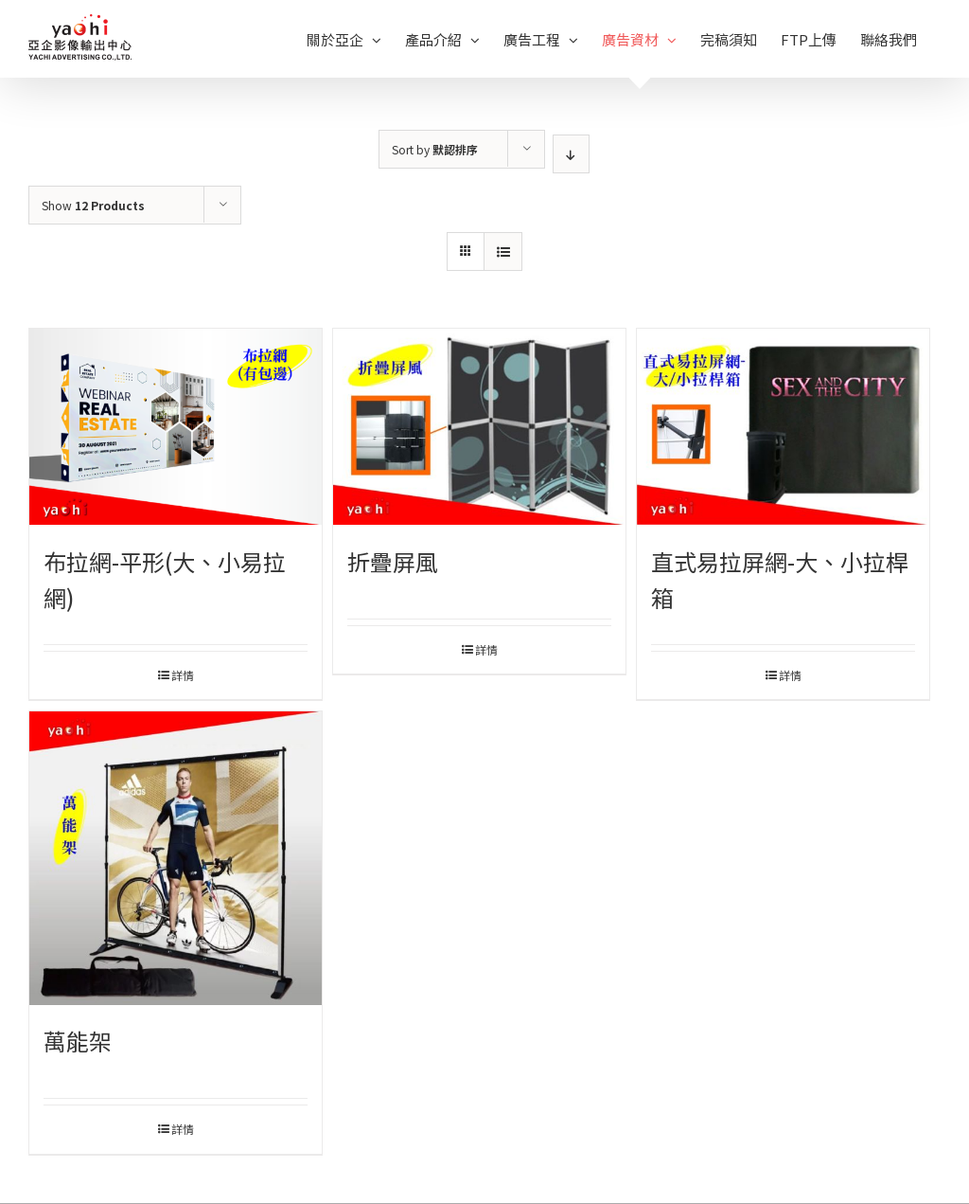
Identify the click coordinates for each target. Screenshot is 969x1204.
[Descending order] (571, 154)
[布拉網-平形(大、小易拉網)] (175, 427)
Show (93, 205)
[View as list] (502, 251)
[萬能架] (175, 857)
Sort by (435, 149)
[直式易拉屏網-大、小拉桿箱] (783, 427)
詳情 (182, 675)
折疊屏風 (392, 561)
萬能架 (78, 1040)
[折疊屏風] (479, 427)
